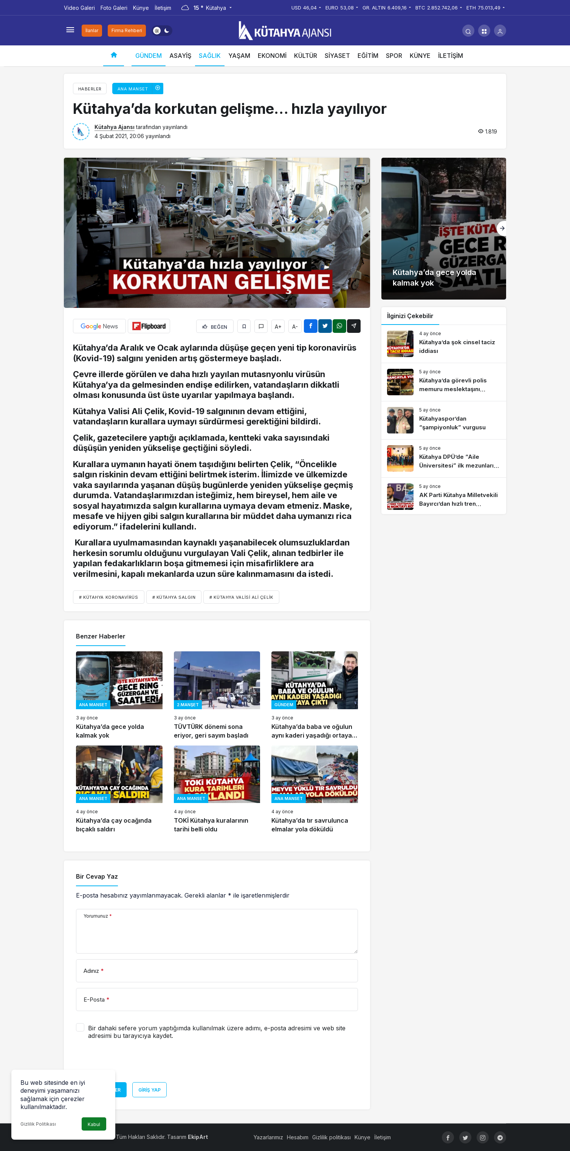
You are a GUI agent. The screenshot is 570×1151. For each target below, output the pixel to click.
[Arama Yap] (468, 31)
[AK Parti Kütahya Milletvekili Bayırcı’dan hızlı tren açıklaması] (443, 497)
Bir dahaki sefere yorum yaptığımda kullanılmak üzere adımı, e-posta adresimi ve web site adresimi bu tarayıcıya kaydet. (216, 1031)
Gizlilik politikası (331, 1137)
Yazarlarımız (268, 1137)
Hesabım (297, 1137)
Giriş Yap (149, 1090)
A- (295, 326)
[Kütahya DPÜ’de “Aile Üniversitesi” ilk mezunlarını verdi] (443, 458)
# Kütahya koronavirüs (108, 597)
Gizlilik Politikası (38, 1124)
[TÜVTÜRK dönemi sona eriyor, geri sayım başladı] (217, 695)
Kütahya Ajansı (114, 127)
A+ (278, 326)
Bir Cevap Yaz (97, 876)
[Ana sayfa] (113, 55)
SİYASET (337, 55)
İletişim (163, 8)
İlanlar (91, 30)
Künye (141, 8)
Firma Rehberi (127, 30)
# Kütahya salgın (174, 597)
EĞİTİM (368, 55)
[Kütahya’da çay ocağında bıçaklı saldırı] (119, 790)
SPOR (394, 55)
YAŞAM (239, 55)
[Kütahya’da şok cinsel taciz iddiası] (443, 344)
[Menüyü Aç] (70, 31)
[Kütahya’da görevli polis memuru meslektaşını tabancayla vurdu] (443, 382)
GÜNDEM (148, 55)
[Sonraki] (501, 228)
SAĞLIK (210, 55)
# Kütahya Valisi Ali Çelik (241, 597)
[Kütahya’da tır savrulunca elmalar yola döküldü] (314, 790)
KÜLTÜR (305, 55)
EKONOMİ (272, 55)
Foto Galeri (114, 8)
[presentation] (133, 1063)
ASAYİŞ (180, 55)
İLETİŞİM (450, 55)
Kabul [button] (94, 1124)
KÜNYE (420, 55)
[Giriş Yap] (500, 31)
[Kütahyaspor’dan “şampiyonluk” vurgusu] (443, 420)
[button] (484, 31)
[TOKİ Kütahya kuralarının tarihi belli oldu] (217, 790)
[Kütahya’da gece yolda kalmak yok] (119, 695)
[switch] (162, 30)
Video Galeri (79, 8)
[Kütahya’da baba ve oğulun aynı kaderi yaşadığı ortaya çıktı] (314, 695)
